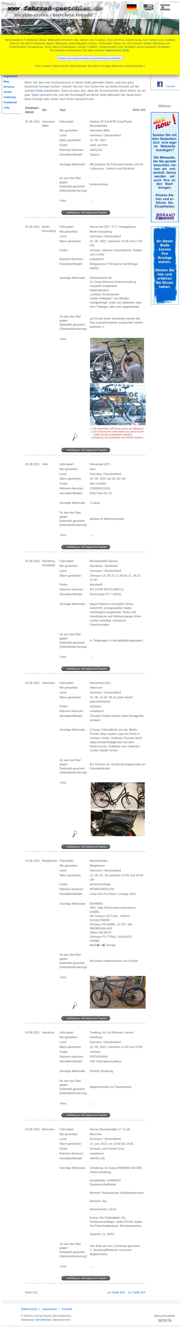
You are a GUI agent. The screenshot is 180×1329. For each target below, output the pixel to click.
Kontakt (67, 1309)
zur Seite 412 (136, 1292)
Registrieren (10, 76)
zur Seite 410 (116, 1292)
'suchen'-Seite (34, 90)
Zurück (7, 92)
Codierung (9, 97)
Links (6, 107)
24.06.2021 (32, 683)
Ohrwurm (8, 86)
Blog (6, 81)
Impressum (49, 1309)
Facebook (170, 86)
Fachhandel (10, 102)
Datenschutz (29, 1309)
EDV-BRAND (43, 1319)
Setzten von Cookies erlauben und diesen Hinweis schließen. (90, 58)
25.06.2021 (32, 121)
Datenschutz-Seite (117, 50)
